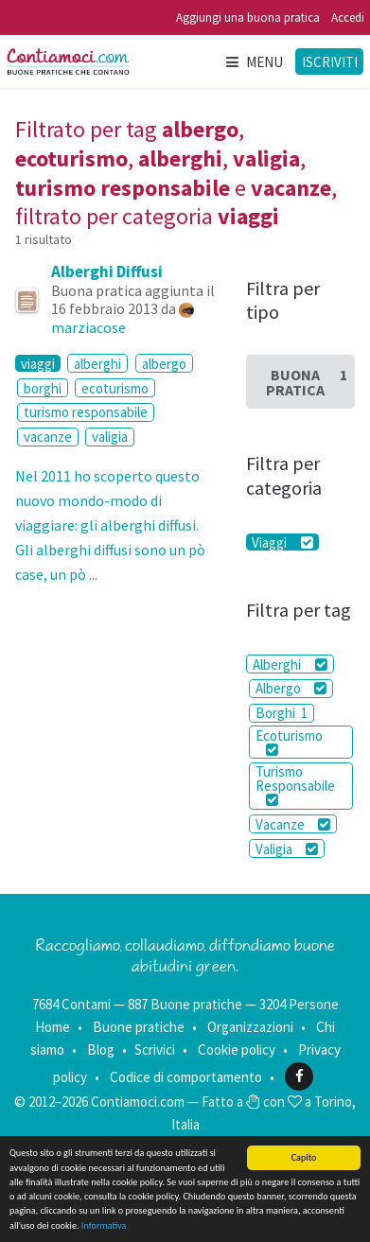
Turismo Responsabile (295, 784)
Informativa (104, 1226)
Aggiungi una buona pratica (248, 17)
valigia (110, 437)
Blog (101, 1049)
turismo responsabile (86, 412)
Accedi (347, 17)
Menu (253, 62)
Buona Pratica (306, 382)
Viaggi (282, 542)
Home (52, 1027)
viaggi (38, 363)
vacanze (48, 437)
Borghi (281, 713)
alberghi (97, 364)
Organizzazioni (250, 1027)
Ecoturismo (289, 741)
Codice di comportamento (186, 1076)
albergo (164, 364)
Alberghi (289, 664)
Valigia (286, 849)
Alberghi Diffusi (107, 271)
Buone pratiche (139, 1027)
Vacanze (292, 824)
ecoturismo (115, 388)
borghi (43, 388)
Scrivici (154, 1049)
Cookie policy (236, 1049)
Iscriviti (330, 62)
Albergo (290, 688)
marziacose (88, 327)
